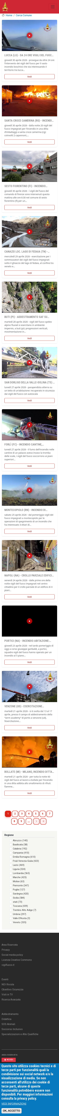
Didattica (6, 1019)
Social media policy (12, 954)
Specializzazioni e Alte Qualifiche (20, 1034)
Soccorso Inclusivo (12, 1029)
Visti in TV (7, 994)
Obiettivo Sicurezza (12, 989)
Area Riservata (10, 944)
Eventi (5, 979)
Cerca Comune (24, 15)
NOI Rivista (8, 984)
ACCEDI (8, 1060)
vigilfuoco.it (8, 964)
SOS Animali (8, 1024)
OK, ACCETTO (11, 1110)
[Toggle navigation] (52, 7)
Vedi (29, 76)
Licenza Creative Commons (17, 959)
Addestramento (10, 1014)
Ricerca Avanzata (11, 999)
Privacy (6, 949)
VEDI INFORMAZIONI (13, 1103)
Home (9, 15)
